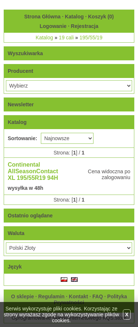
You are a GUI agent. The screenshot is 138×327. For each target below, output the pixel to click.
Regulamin (51, 296)
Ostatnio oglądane (30, 215)
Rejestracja (85, 26)
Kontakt (78, 296)
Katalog (74, 16)
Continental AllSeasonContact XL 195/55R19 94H (33, 171)
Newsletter (21, 104)
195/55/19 (90, 37)
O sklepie (22, 296)
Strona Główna (42, 16)
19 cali (66, 37)
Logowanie (53, 26)
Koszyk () (101, 16)
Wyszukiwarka (25, 53)
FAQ (97, 296)
